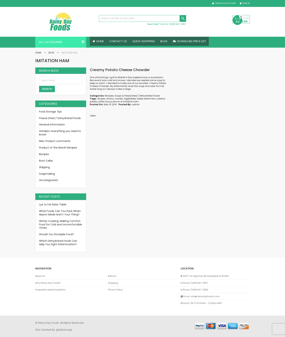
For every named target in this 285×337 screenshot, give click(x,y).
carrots (119, 98)
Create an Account (225, 3)
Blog (51, 52)
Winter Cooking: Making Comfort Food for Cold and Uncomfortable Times (60, 224)
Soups (118, 95)
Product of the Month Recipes (58, 147)
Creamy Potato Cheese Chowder (120, 69)
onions (110, 98)
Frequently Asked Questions (50, 289)
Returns (112, 276)
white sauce (105, 101)
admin (136, 104)
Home (38, 52)
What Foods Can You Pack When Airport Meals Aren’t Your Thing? (60, 212)
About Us (40, 276)
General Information (52, 125)
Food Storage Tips (50, 111)
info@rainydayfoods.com (205, 296)
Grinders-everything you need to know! (60, 133)
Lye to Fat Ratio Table (52, 204)
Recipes (109, 95)
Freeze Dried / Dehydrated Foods (142, 95)
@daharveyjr (64, 330)
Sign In (246, 3)
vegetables (130, 98)
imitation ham (131, 101)
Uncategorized (48, 180)
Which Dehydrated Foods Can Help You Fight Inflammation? (58, 242)
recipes (101, 98)
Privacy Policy (115, 289)
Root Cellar (46, 161)
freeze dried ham (146, 98)
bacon (116, 101)
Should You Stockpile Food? (56, 234)
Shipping (44, 167)
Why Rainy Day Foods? (48, 283)
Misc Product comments (55, 141)
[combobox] (142, 18)
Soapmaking (47, 174)
